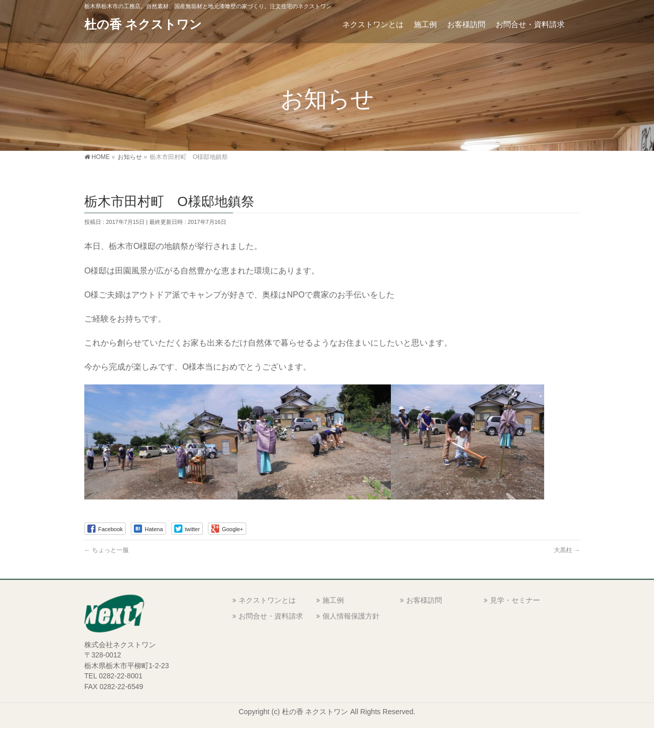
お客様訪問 (424, 600)
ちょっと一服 (106, 550)
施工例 (333, 600)
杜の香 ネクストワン (143, 24)
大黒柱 (567, 550)
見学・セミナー (515, 600)
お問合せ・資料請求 (271, 616)
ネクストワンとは (267, 600)
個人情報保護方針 (351, 616)
